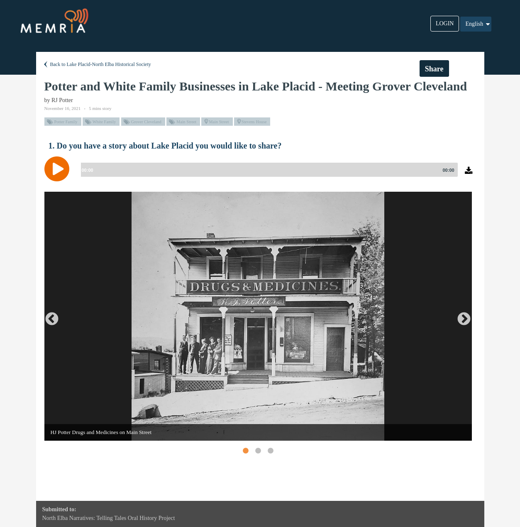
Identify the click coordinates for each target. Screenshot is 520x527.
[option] (258, 316)
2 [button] (257, 450)
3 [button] (270, 450)
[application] (260, 175)
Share (434, 69)
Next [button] (461, 316)
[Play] (58, 168)
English (478, 24)
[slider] (268, 170)
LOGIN (445, 23)
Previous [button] (48, 316)
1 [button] (245, 450)
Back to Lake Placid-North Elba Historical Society (96, 64)
